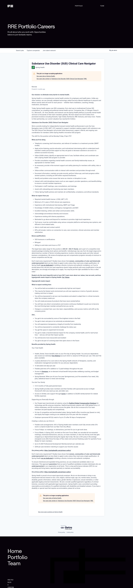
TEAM (102, 6)
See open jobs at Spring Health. (46, 76)
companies (33, 50)
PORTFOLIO (79, 6)
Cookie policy (70, 532)
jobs (20, 50)
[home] (16, 6)
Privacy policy (61, 532)
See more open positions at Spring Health (50, 512)
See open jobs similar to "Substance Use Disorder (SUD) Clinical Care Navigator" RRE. (62, 78)
